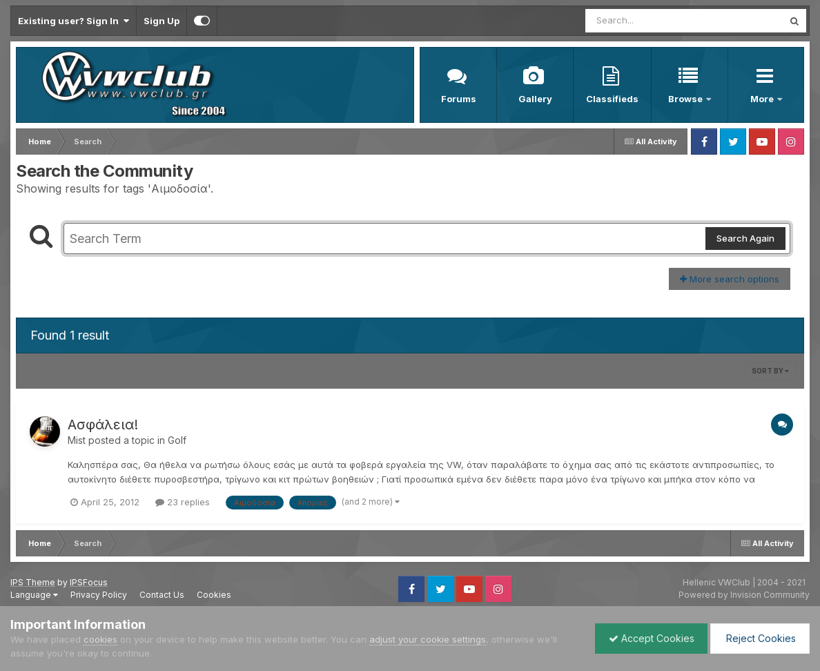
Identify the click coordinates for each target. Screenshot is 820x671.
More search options (729, 278)
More (763, 98)
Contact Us (161, 595)
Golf (177, 440)
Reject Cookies (759, 638)
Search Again (745, 238)
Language (34, 595)
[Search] (646, 20)
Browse (686, 98)
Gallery (535, 98)
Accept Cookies (648, 638)
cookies (100, 639)
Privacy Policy (98, 595)
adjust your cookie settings (427, 639)
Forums (458, 98)
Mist (77, 440)
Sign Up (161, 20)
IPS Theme (32, 582)
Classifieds (612, 98)
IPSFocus (89, 582)
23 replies (182, 501)
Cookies (214, 595)
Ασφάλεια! (103, 424)
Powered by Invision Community (744, 595)
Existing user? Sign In (73, 20)
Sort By (770, 371)
